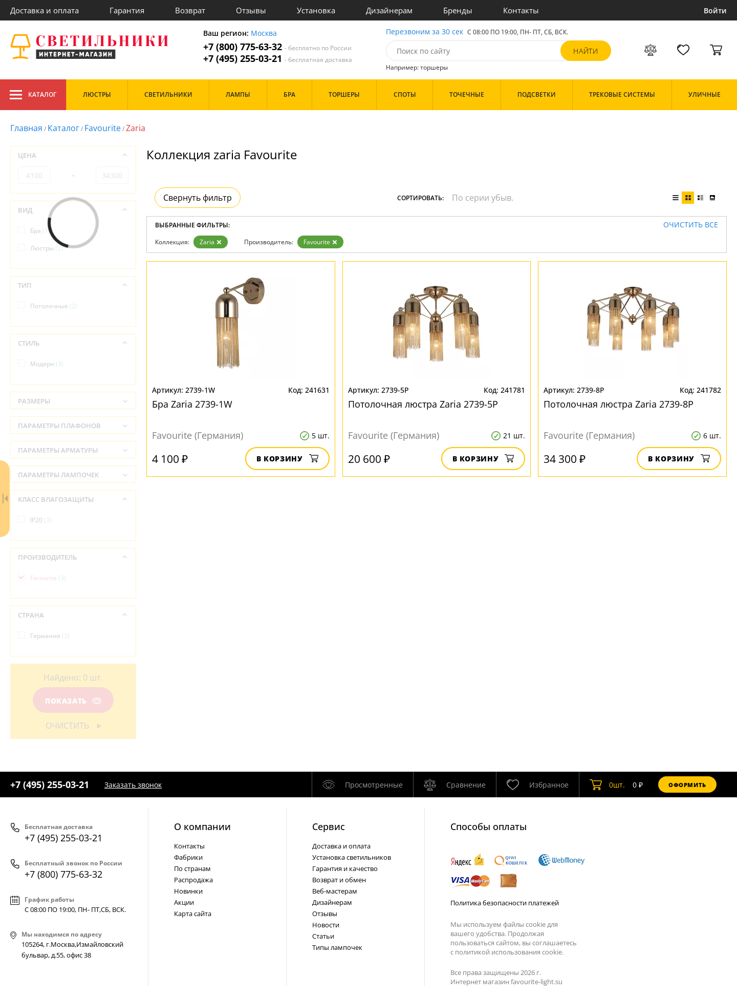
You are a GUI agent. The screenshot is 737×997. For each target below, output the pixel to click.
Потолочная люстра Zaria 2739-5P (423, 404)
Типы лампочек (337, 947)
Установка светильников (351, 857)
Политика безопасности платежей (504, 902)
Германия (50, 635)
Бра (40, 230)
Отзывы (251, 10)
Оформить (687, 785)
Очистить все (690, 225)
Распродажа (193, 879)
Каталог (33, 95)
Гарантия (127, 10)
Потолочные (53, 306)
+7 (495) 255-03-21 (277, 59)
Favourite (102, 128)
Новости (325, 924)
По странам (192, 868)
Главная (26, 128)
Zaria (211, 242)
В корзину (287, 458)
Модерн (46, 363)
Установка (316, 10)
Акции (184, 902)
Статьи (323, 936)
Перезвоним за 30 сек (424, 32)
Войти (715, 10)
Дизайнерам (389, 10)
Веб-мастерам (334, 891)
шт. (607, 784)
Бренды (457, 10)
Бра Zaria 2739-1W (192, 404)
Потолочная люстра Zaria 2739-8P (618, 404)
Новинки (188, 891)
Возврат (190, 10)
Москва (264, 33)
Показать (73, 701)
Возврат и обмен (339, 879)
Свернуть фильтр (197, 197)
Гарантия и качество (345, 868)
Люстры (46, 248)
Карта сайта (192, 913)
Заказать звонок (133, 785)
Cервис (328, 826)
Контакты (521, 10)
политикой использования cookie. (509, 952)
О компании (202, 826)
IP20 (41, 520)
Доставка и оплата (44, 10)
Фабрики (188, 857)
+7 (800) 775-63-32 (277, 47)
